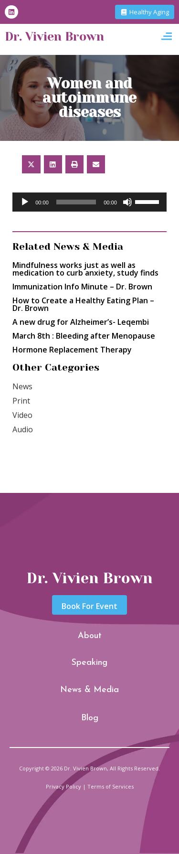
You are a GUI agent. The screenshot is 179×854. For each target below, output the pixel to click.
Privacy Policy (63, 786)
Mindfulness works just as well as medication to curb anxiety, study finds (85, 269)
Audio (22, 429)
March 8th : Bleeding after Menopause (83, 336)
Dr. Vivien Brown (54, 36)
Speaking (89, 662)
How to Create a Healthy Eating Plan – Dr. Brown (83, 304)
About (90, 635)
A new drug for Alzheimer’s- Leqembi (80, 322)
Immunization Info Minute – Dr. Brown (82, 286)
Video (22, 415)
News (22, 386)
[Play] (25, 202)
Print (21, 400)
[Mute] (127, 202)
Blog (89, 718)
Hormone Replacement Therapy (72, 349)
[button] (166, 36)
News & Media (89, 689)
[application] (89, 202)
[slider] (76, 202)
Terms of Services (110, 786)
